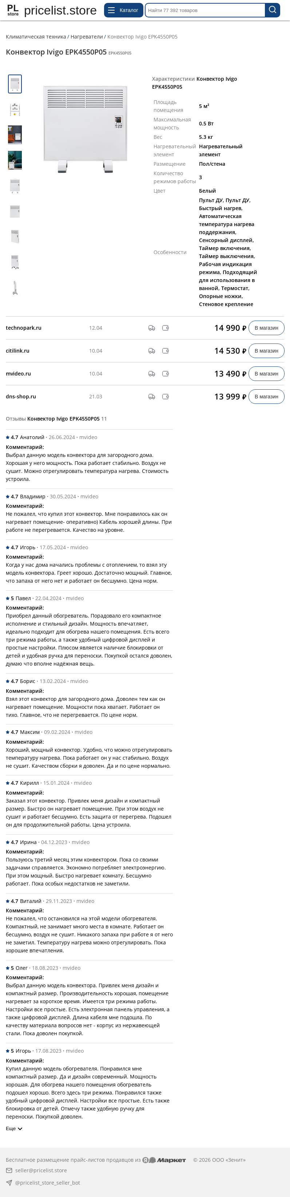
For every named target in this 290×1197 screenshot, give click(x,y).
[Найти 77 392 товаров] (273, 10)
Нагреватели (87, 36)
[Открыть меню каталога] (123, 10)
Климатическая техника (36, 36)
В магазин (266, 328)
